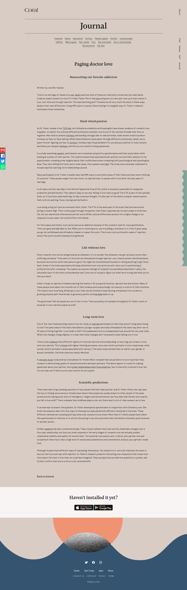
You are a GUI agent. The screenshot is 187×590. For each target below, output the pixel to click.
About (180, 12)
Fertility (113, 38)
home (76, 570)
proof (73, 210)
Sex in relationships (122, 42)
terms (111, 576)
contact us (78, 576)
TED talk (67, 128)
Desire (68, 38)
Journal (180, 66)
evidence (54, 342)
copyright (91, 576)
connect (74, 142)
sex (72, 95)
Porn (94, 42)
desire (78, 95)
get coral (89, 570)
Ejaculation (78, 38)
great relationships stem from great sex (91, 367)
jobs (101, 570)
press (110, 570)
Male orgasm (71, 42)
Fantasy (88, 38)
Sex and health (104, 42)
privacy (102, 576)
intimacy (70, 135)
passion (60, 153)
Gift (180, 57)
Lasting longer (126, 38)
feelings (63, 146)
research (48, 429)
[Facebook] (93, 562)
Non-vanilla (84, 42)
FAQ (180, 40)
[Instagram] (100, 562)
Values (180, 49)
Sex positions (88, 46)
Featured (58, 38)
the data (98, 294)
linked (64, 345)
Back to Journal (45, 476)
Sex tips (101, 46)
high (106, 164)
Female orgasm (101, 38)
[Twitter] (86, 562)
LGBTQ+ (59, 42)
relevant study (46, 359)
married (95, 324)
